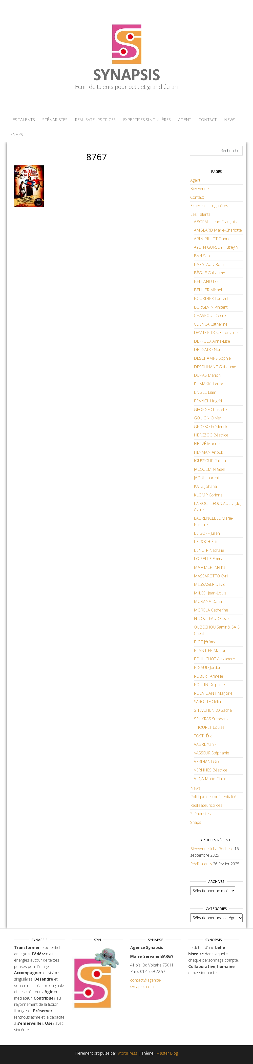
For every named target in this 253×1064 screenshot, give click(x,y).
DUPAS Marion (207, 375)
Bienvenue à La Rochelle (211, 848)
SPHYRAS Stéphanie (212, 719)
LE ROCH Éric (206, 541)
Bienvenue (199, 188)
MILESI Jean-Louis (210, 593)
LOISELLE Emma (208, 558)
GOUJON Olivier (207, 418)
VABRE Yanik (205, 744)
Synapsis (126, 74)
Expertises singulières (147, 119)
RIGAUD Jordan (207, 667)
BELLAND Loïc (207, 281)
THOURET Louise (209, 727)
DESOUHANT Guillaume (215, 367)
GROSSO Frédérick (210, 426)
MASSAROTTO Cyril (211, 576)
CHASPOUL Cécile (210, 315)
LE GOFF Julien (207, 533)
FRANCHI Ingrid (208, 401)
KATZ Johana (205, 486)
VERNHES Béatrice (210, 770)
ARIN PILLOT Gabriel (212, 238)
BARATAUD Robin (210, 264)
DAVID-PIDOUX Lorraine (216, 332)
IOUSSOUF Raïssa (210, 460)
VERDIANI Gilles (208, 761)
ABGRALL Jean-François (215, 221)
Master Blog (167, 1053)
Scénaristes (54, 119)
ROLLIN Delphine (209, 684)
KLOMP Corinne (208, 495)
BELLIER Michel (208, 290)
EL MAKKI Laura (208, 384)
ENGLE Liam (205, 392)
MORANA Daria (208, 601)
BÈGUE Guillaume (209, 273)
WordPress (127, 1053)
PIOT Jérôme (205, 642)
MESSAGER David (209, 584)
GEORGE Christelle (210, 409)
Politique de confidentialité (213, 796)
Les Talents (22, 119)
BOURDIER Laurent (211, 298)
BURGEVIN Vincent (211, 307)
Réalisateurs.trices (95, 119)
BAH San (202, 255)
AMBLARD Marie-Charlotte (218, 230)
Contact (208, 119)
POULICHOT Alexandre (214, 659)
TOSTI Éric (203, 736)
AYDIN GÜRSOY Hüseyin (216, 247)
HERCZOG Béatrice (211, 435)
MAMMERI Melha (210, 567)
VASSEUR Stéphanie (211, 753)
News (229, 119)
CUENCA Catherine (211, 324)
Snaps (16, 134)
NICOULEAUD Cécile (212, 618)
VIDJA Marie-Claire (210, 778)
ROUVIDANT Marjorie (213, 693)
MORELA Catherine (211, 610)
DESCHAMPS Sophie (212, 358)
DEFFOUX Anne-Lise (212, 341)
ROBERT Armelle (208, 676)
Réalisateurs (201, 864)
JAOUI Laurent (206, 477)
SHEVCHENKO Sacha (213, 710)
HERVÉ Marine (207, 443)
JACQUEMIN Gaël (209, 469)
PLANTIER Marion (210, 650)
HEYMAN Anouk (208, 452)
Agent (184, 119)
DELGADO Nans (208, 349)
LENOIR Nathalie (209, 550)
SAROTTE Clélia (207, 701)
